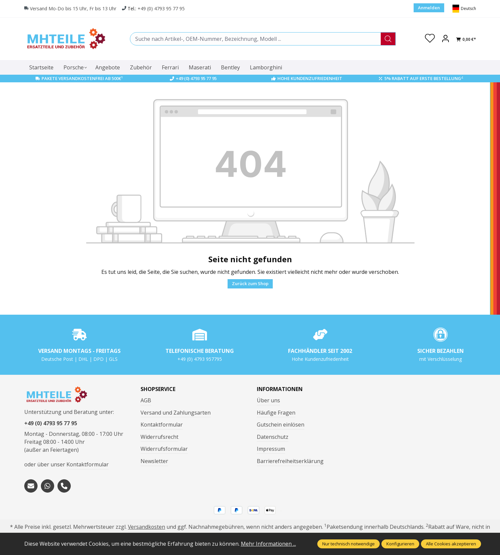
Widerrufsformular (164, 448)
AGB (146, 400)
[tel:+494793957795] (64, 486)
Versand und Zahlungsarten (176, 412)
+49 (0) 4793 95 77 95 (161, 9)
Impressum (271, 448)
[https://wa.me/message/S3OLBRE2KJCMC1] (47, 486)
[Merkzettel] (430, 39)
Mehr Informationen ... (269, 543)
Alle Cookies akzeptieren (451, 544)
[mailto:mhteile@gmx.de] (31, 486)
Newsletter (154, 461)
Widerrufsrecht (159, 436)
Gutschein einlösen (280, 424)
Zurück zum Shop (250, 283)
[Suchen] (388, 38)
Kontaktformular (87, 464)
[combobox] (255, 38)
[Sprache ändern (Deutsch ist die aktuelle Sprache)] (464, 9)
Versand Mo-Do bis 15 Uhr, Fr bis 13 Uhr (73, 9)
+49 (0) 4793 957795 (199, 359)
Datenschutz (272, 436)
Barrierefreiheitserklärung (290, 461)
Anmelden (429, 8)
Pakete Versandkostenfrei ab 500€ (82, 78)
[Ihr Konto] (446, 39)
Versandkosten (146, 527)
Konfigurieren (400, 544)
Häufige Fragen (276, 412)
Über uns (268, 400)
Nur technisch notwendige (348, 544)
